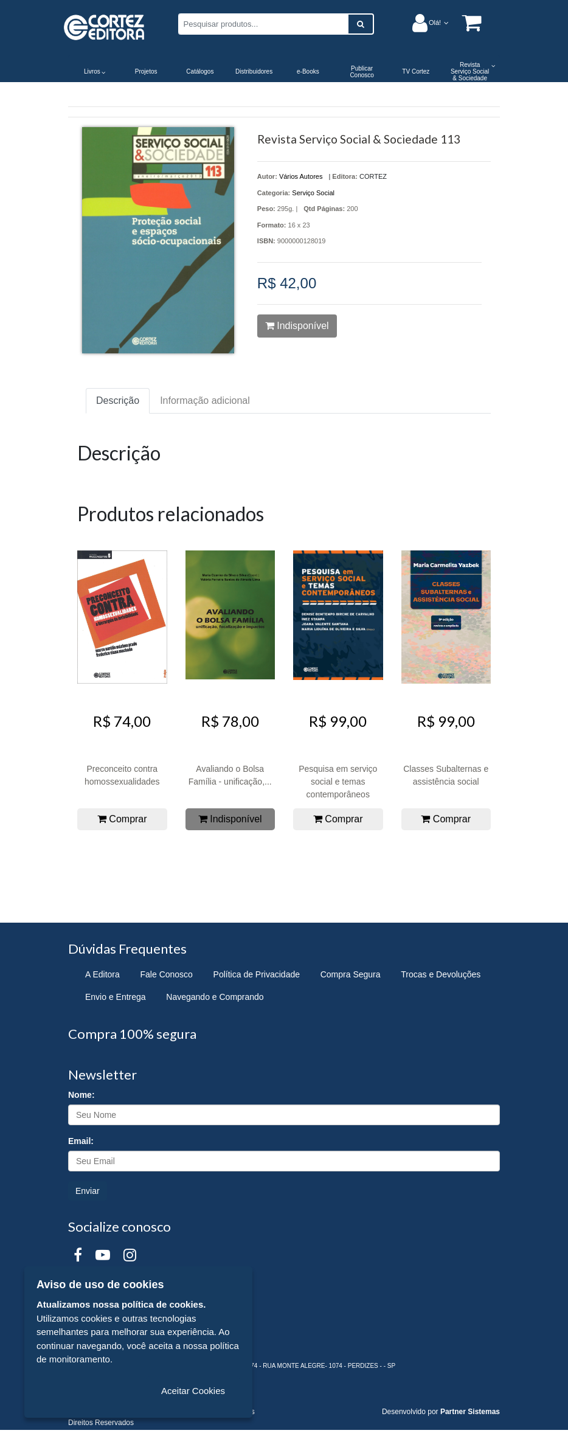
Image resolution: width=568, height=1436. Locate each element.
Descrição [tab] (117, 400)
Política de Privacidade (256, 974)
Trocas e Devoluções (440, 974)
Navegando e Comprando (214, 997)
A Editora (102, 974)
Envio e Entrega (115, 997)
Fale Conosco (166, 974)
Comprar (122, 819)
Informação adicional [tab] (205, 400)
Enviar (87, 1191)
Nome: (81, 1095)
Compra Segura (350, 974)
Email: (81, 1141)
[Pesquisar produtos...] (263, 24)
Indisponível (297, 326)
